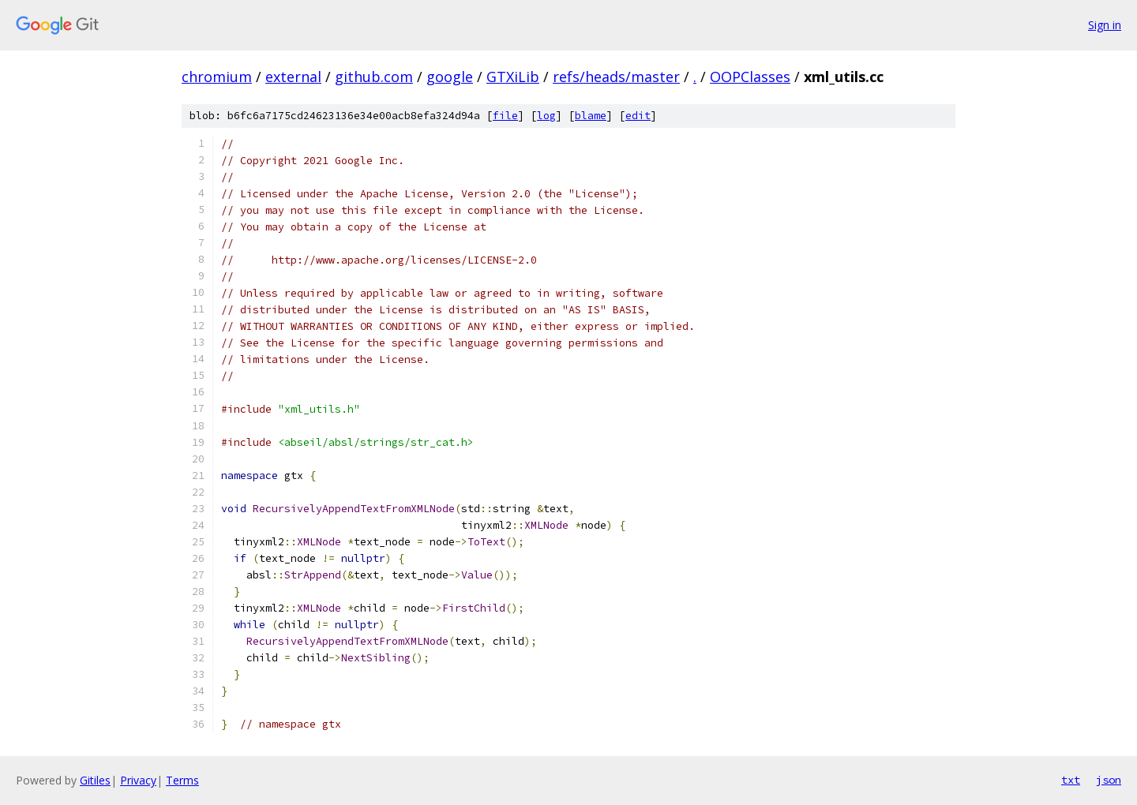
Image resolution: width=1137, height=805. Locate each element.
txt (1070, 780)
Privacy (138, 780)
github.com (374, 76)
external (293, 76)
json (1108, 780)
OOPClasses (750, 76)
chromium (217, 76)
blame (590, 115)
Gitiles (95, 780)
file (505, 115)
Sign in (1104, 24)
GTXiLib (512, 76)
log (546, 115)
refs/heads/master (616, 76)
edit (638, 115)
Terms (182, 780)
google (449, 76)
